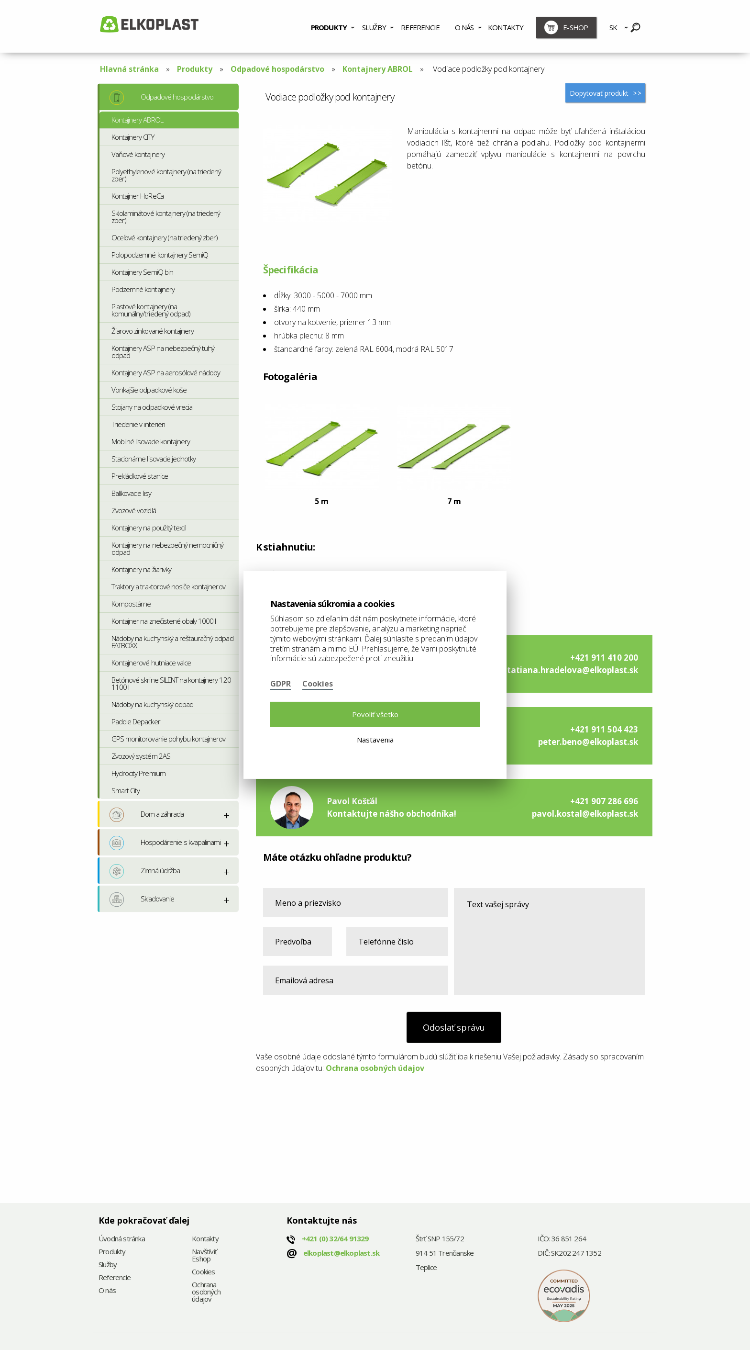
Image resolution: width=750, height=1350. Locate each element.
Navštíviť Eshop (204, 1255)
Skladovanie (142, 899)
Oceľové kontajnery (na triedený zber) (164, 237)
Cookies (203, 1272)
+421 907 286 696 (604, 801)
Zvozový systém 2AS (140, 756)
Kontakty (506, 27)
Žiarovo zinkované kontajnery (152, 331)
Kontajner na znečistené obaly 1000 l (163, 621)
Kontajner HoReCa (137, 196)
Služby (374, 27)
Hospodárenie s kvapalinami (165, 843)
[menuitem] (332, 26)
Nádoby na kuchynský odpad (152, 704)
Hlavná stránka (129, 69)
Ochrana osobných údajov (375, 1068)
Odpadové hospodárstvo (277, 69)
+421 (335, 1238)
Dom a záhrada (147, 815)
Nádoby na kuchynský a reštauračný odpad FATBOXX (172, 641)
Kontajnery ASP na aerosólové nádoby (165, 372)
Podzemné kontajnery (143, 289)
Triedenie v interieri (138, 424)
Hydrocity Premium (138, 773)
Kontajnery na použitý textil (148, 527)
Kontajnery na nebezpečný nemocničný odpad (167, 548)
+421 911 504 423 (604, 729)
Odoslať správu (454, 1027)
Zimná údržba (145, 871)
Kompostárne (131, 603)
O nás (464, 27)
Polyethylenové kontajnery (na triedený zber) (166, 175)
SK (613, 27)
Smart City (125, 790)
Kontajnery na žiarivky (141, 569)
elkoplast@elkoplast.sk (341, 1253)
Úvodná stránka (122, 1239)
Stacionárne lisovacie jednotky (153, 458)
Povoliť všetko (375, 714)
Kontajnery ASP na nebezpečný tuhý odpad (162, 351)
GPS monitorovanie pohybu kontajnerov (168, 738)
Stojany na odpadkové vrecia (151, 407)
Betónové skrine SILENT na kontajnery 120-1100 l (172, 683)
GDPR (280, 683)
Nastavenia (375, 739)
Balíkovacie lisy (131, 493)
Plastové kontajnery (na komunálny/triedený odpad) (150, 310)
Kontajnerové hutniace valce (151, 662)
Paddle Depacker (135, 721)
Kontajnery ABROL (377, 69)
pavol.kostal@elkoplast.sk (585, 813)
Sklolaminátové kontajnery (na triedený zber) (166, 216)
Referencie (420, 27)
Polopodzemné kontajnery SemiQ (159, 254)
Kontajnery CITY (132, 137)
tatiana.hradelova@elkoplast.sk (572, 669)
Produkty (329, 27)
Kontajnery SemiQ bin (142, 272)
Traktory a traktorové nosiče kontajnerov (168, 586)
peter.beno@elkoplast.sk (588, 741)
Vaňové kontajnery (138, 154)
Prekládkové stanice (139, 476)
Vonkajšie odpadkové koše (149, 389)
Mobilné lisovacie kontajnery (150, 441)
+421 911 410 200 (604, 657)
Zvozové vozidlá (133, 510)
